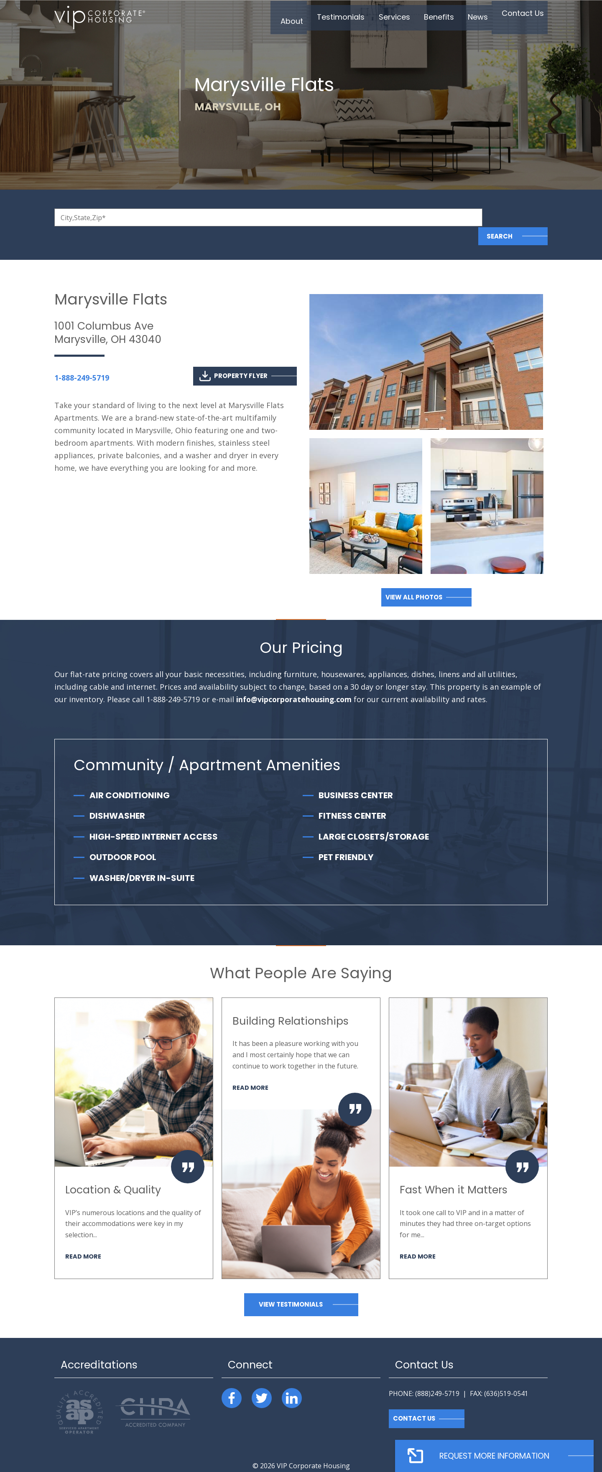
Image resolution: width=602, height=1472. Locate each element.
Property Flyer (233, 357)
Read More (83, 1237)
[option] (133, 1119)
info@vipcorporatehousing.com (295, 681)
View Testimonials (291, 1286)
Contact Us (414, 1400)
